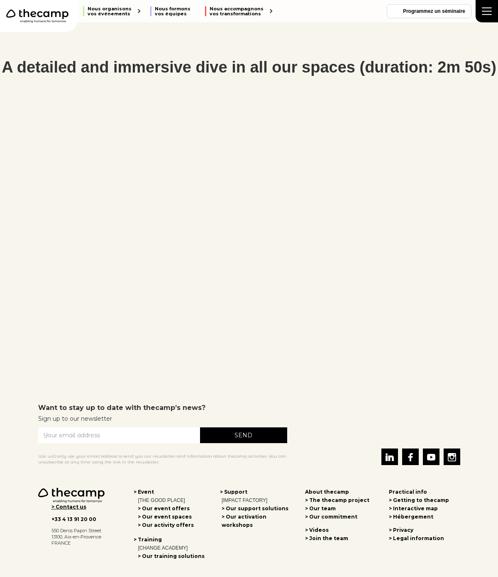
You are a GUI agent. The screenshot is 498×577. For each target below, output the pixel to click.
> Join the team (326, 538)
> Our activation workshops (244, 521)
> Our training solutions (171, 556)
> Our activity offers (166, 525)
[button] (112, 11)
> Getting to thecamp (419, 500)
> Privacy (401, 530)
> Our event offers (164, 508)
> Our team (320, 508)
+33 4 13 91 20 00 (73, 519)
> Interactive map (413, 508)
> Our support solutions (255, 508)
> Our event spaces (165, 517)
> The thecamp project (337, 500)
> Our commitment (331, 517)
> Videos (317, 530)
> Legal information (416, 538)
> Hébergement (411, 517)
